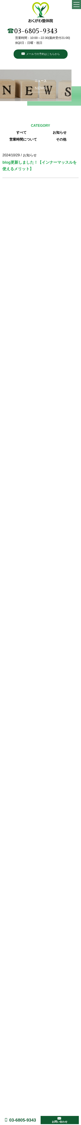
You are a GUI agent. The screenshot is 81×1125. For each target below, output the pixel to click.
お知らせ (60, 132)
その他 (61, 139)
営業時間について (23, 139)
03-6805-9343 (32, 31)
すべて (21, 132)
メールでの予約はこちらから (43, 53)
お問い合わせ (59, 1121)
